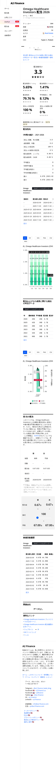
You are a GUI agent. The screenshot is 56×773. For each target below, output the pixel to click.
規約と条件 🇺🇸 (29, 722)
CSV (50, 238)
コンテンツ (35, 677)
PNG (44, 238)
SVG (37, 238)
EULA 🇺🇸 (27, 715)
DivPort (36, 436)
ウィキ (27, 635)
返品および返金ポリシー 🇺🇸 (33, 720)
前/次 (36, 57)
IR (39, 629)
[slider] (37, 518)
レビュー (49, 677)
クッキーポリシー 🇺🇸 (31, 711)
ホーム (25, 16)
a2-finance (37, 699)
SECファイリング (30, 632)
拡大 (25, 223)
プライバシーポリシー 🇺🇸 (33, 717)
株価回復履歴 (43, 57)
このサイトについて (35, 675)
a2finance (39, 693)
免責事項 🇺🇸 (28, 713)
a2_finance (33, 697)
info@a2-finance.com (41, 704)
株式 (31, 16)
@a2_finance (38, 695)
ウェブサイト (29, 629)
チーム (27, 677)
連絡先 (42, 677)
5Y (25, 238)
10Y (30, 238)
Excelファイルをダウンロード (42, 188)
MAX (25, 241)
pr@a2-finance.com (37, 706)
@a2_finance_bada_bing (42, 688)
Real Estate (49, 33)
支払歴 (25, 55)
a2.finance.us (41, 690)
